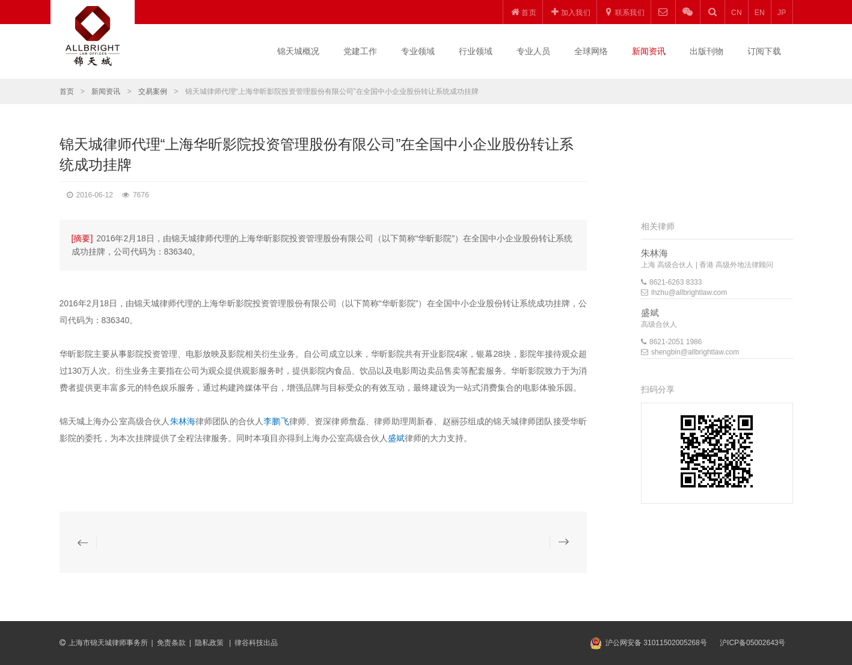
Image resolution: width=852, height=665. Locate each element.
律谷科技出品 (256, 643)
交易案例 (152, 91)
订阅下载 (764, 51)
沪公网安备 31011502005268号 (656, 643)
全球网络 (591, 51)
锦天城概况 (298, 51)
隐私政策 (210, 643)
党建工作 (360, 51)
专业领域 (418, 51)
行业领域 (475, 51)
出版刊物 (706, 51)
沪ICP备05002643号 (752, 643)
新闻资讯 (649, 51)
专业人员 (533, 51)
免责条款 (171, 643)
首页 (67, 91)
